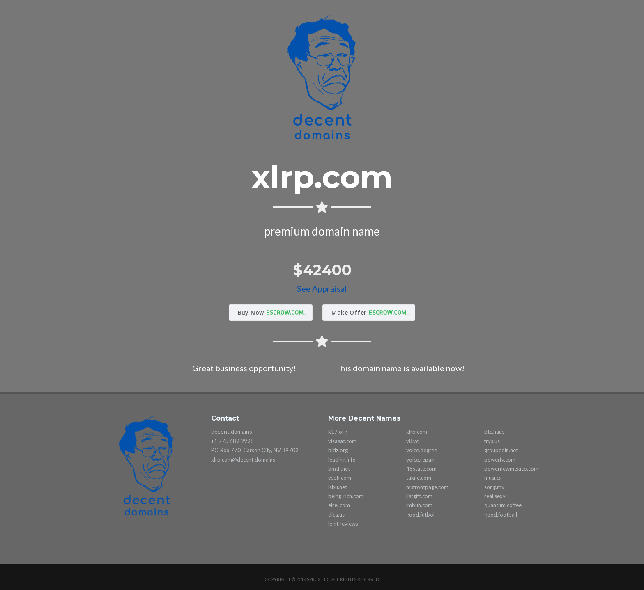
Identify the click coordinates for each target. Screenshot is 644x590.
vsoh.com (339, 477)
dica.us (336, 514)
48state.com (421, 468)
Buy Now (251, 312)
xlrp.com (416, 431)
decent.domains (231, 431)
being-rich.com (345, 496)
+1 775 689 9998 (232, 441)
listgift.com (419, 496)
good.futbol (420, 514)
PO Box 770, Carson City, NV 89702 (255, 450)
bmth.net (339, 468)
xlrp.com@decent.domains (243, 459)
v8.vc (412, 441)
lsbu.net (337, 487)
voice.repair (420, 459)
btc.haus (494, 431)
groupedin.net (501, 450)
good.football (500, 514)
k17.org (337, 431)
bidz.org (338, 450)
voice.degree (421, 450)
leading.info (342, 459)
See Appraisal (322, 288)
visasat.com (342, 441)
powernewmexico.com (511, 468)
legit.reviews (343, 523)
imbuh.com (419, 505)
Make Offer (348, 312)
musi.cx (493, 477)
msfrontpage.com (427, 487)
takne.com (418, 477)
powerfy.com (499, 459)
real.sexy (495, 496)
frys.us (492, 441)
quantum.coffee (503, 505)
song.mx (494, 487)
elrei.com (339, 505)
